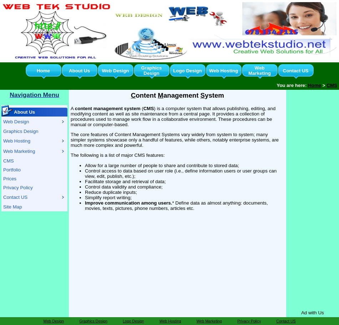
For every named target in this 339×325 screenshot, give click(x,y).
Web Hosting (223, 70)
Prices (9, 178)
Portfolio (12, 169)
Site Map (12, 207)
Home (43, 70)
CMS (332, 85)
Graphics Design (151, 70)
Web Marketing (259, 70)
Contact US (296, 70)
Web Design (115, 70)
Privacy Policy (18, 187)
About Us (79, 70)
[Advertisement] (312, 198)
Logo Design (187, 70)
